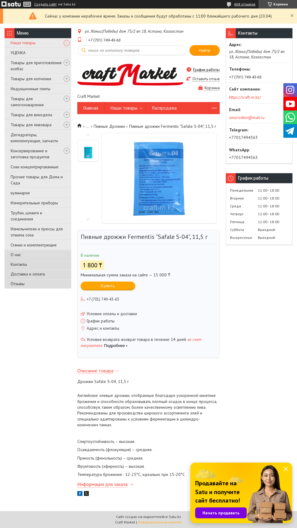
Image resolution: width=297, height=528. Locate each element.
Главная (90, 108)
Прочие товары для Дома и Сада (37, 180)
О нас (16, 254)
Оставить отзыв (206, 78)
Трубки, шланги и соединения (26, 216)
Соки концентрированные (34, 167)
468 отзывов (244, 4)
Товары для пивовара (31, 124)
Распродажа (164, 108)
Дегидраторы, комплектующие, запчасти (34, 138)
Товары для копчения (31, 78)
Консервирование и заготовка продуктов (30, 154)
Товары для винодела (31, 114)
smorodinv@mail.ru (247, 117)
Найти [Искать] (204, 50)
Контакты (19, 264)
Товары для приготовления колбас (36, 65)
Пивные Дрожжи (109, 126)
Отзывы (18, 283)
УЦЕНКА (18, 52)
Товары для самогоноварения (27, 101)
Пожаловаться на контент (160, 522)
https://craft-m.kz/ (245, 97)
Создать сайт (45, 4)
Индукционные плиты (30, 88)
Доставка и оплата (28, 274)
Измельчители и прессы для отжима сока (37, 232)
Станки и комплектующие (34, 245)
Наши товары (23, 42)
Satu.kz (175, 516)
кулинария (20, 193)
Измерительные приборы (34, 203)
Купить (108, 286)
